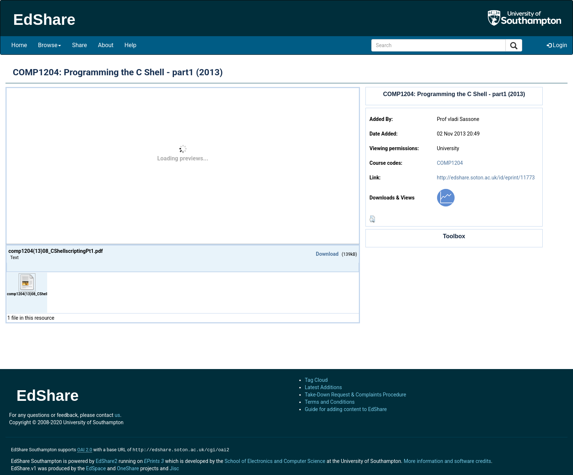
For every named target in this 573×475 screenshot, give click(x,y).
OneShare (128, 468)
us (117, 415)
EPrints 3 (154, 460)
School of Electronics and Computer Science (274, 460)
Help (131, 45)
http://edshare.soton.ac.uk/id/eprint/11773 (486, 177)
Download (327, 254)
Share (79, 45)
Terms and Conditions (330, 402)
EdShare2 (106, 460)
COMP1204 (450, 163)
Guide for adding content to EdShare (346, 409)
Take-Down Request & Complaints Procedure (355, 395)
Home (19, 45)
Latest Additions (323, 387)
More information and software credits (447, 460)
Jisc (174, 468)
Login (557, 45)
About (106, 45)
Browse (49, 45)
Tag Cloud (316, 380)
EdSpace (96, 468)
